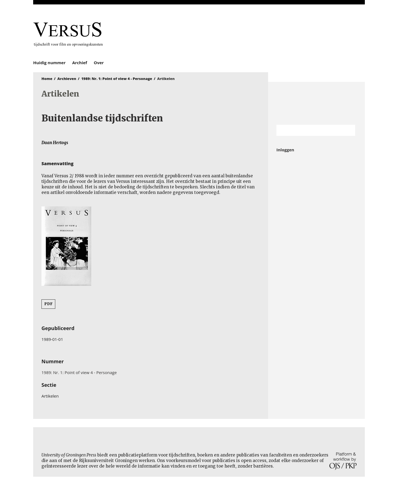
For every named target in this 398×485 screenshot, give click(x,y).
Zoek (348, 130)
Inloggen (285, 149)
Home (46, 78)
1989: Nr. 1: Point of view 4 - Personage (116, 78)
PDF (48, 304)
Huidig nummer (49, 62)
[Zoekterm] (308, 130)
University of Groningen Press (279, 33)
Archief (79, 62)
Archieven (66, 78)
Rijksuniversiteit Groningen (316, 103)
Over (99, 62)
